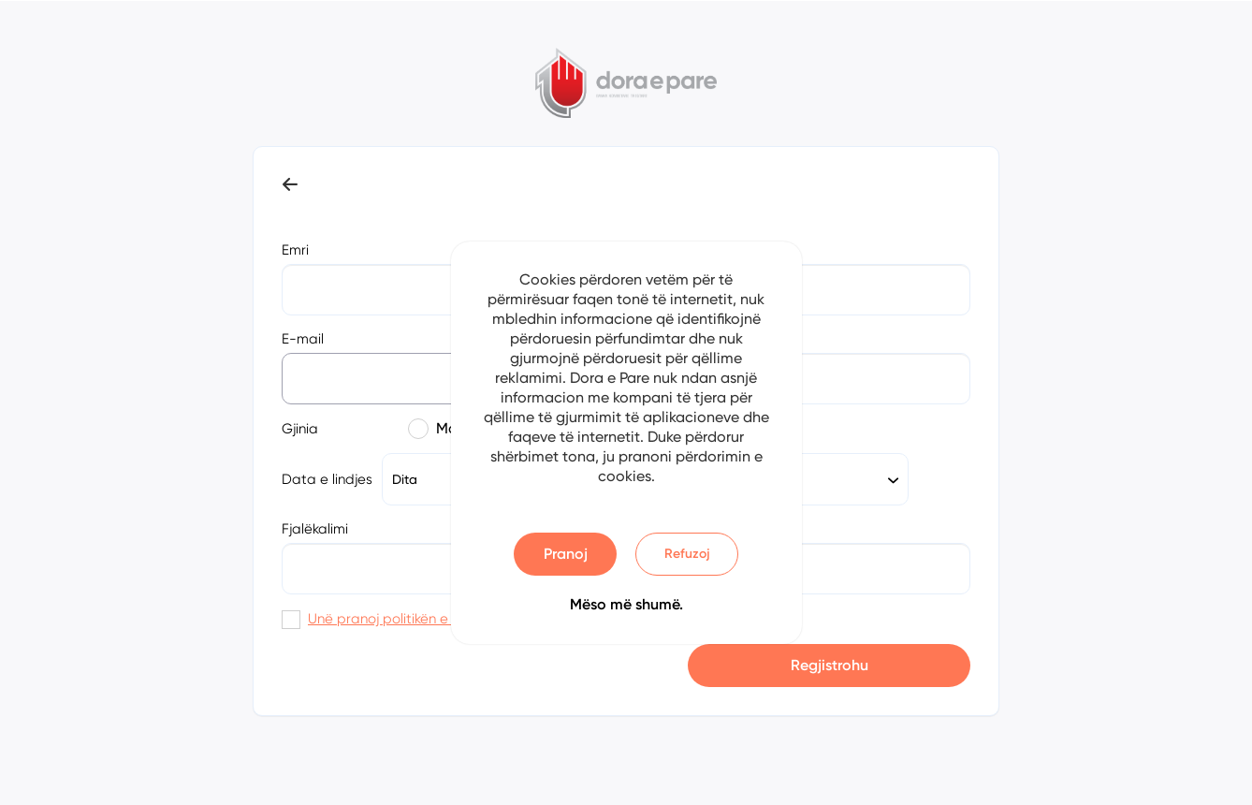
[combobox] (823, 479)
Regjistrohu (829, 665)
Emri (295, 250)
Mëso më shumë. (626, 604)
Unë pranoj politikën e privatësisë (416, 618)
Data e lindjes (327, 479)
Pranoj (566, 554)
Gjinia (300, 428)
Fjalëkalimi (315, 528)
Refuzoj (687, 554)
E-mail (303, 338)
